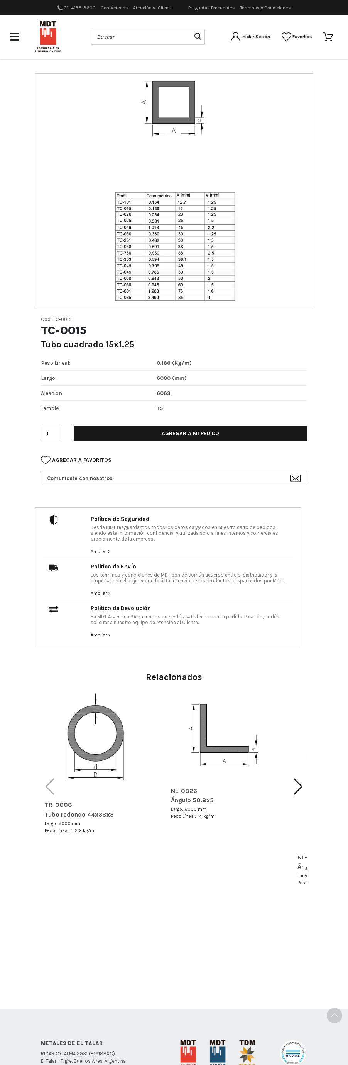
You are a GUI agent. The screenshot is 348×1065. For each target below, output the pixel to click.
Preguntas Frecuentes (211, 7)
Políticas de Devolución (156, 1027)
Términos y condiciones (245, 1017)
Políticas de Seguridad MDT (111, 1017)
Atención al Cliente (153, 7)
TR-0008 (58, 804)
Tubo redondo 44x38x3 (79, 814)
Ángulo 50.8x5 (192, 800)
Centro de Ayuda (214, 1027)
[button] (298, 786)
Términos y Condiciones (265, 7)
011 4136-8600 (80, 7)
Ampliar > (100, 551)
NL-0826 (184, 790)
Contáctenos (114, 7)
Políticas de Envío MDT (180, 1017)
